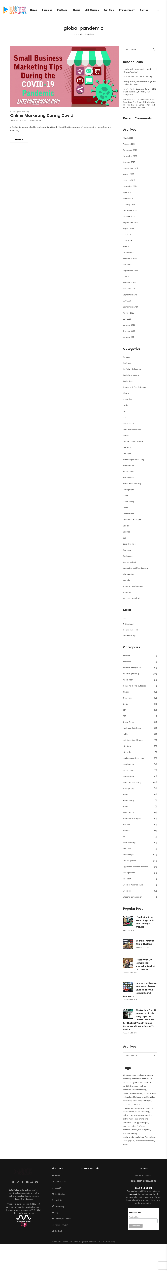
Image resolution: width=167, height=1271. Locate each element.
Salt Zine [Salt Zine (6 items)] (126, 1133)
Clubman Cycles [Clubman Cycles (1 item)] (130, 1082)
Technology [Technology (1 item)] (150, 1137)
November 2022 (130, 258)
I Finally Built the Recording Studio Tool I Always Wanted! (145, 922)
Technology (128, 556)
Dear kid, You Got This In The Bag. (137, 76)
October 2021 (129, 289)
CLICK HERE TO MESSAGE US (143, 1181)
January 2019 (128, 337)
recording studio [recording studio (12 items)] (130, 1130)
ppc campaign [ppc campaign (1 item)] (143, 1122)
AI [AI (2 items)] (124, 1075)
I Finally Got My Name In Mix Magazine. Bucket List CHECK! (145, 964)
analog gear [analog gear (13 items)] (130, 1075)
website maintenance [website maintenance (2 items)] (144, 1140)
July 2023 (127, 234)
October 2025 (129, 162)
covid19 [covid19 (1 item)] (126, 1086)
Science (126, 532)
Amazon (126, 357)
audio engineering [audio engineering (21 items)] (145, 1075)
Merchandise (128, 465)
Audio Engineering (131, 375)
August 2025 (128, 174)
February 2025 (129, 180)
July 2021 (127, 301)
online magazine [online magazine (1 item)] (145, 1115)
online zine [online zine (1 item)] (143, 1119)
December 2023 (130, 210)
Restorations (128, 514)
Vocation (127, 580)
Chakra (126, 393)
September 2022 (130, 270)
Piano (125, 495)
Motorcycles (128, 477)
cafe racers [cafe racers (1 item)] (147, 1079)
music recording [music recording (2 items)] (142, 1111)
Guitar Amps (128, 423)
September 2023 (130, 222)
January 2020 (129, 325)
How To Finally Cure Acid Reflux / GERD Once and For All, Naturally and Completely (139, 92)
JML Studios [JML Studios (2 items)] (151, 1093)
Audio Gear (128, 381)
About (76, 10)
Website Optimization (132, 598)
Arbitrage (127, 363)
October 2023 (129, 216)
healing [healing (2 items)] (142, 1086)
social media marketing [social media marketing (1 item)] (133, 1137)
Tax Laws (127, 550)
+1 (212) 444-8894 (143, 1175)
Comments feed (130, 630)
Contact (144, 10)
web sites (127, 592)
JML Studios (92, 10)
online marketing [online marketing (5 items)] (130, 1119)
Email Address (134, 1217)
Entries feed (128, 624)
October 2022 (129, 264)
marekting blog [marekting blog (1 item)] (148, 1097)
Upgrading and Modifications (135, 568)
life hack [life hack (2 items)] (137, 1097)
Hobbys (126, 435)
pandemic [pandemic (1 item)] (127, 1122)
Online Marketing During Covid (41, 115)
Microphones (128, 471)
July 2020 (127, 319)
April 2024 (127, 192)
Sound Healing (129, 544)
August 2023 (128, 228)
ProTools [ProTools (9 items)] (140, 1126)
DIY (124, 411)
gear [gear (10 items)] (136, 1086)
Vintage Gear (129, 574)
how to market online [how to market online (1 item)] (132, 1093)
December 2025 (130, 150)
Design (126, 405)
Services (47, 10)
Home (33, 10)
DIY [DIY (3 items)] (131, 1086)
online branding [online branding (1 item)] (130, 1115)
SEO (124, 538)
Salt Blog (109, 10)
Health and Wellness (132, 429)
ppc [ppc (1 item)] (134, 1122)
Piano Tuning (128, 501)
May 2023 (127, 246)
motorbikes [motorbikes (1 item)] (147, 1108)
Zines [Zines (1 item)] (125, 1144)
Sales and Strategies (132, 520)
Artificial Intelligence (132, 369)
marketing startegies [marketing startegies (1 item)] (142, 1100)
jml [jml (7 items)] (144, 1093)
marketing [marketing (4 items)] (127, 1100)
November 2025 (130, 156)
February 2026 (129, 144)
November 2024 (130, 186)
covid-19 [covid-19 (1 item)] (147, 1082)
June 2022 (127, 276)
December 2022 (130, 252)
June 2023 (127, 240)
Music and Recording (132, 483)
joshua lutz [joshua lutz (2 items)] (127, 1097)
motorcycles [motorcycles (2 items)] (128, 1111)
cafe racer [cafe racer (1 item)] (136, 1079)
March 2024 (128, 198)
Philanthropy (127, 10)
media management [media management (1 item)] (132, 1108)
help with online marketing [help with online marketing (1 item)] (134, 1089)
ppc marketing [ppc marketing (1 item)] (129, 1126)
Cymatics (127, 399)
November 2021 (129, 283)
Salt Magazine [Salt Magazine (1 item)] (144, 1130)
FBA (124, 417)
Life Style (127, 453)
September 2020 (130, 307)
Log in (125, 618)
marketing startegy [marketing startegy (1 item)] (131, 1104)
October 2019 (129, 331)
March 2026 (128, 138)
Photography (128, 489)
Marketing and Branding (19, 112)
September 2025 (130, 168)
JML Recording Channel (133, 441)
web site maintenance (133, 586)
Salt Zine (126, 526)
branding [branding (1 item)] (127, 1079)
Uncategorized (129, 562)
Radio (125, 507)
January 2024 (129, 204)
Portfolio (62, 10)
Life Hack (127, 447)
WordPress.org (129, 635)
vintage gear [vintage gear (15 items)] (128, 1140)
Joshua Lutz (36, 121)
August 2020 (128, 313)
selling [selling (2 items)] (134, 1133)
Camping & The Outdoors (134, 387)
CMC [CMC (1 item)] (141, 1082)
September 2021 (130, 295)
